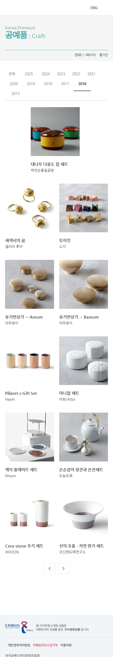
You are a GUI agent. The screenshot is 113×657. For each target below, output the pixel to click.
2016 (82, 84)
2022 (76, 74)
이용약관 (66, 645)
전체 (11, 74)
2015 (15, 93)
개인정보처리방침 (19, 645)
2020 (14, 84)
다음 (63, 568)
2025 (29, 74)
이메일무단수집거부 (45, 645)
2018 (48, 84)
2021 (91, 74)
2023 (61, 74)
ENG (94, 8)
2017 (65, 84)
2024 (46, 74)
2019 (31, 84)
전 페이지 (49, 568)
